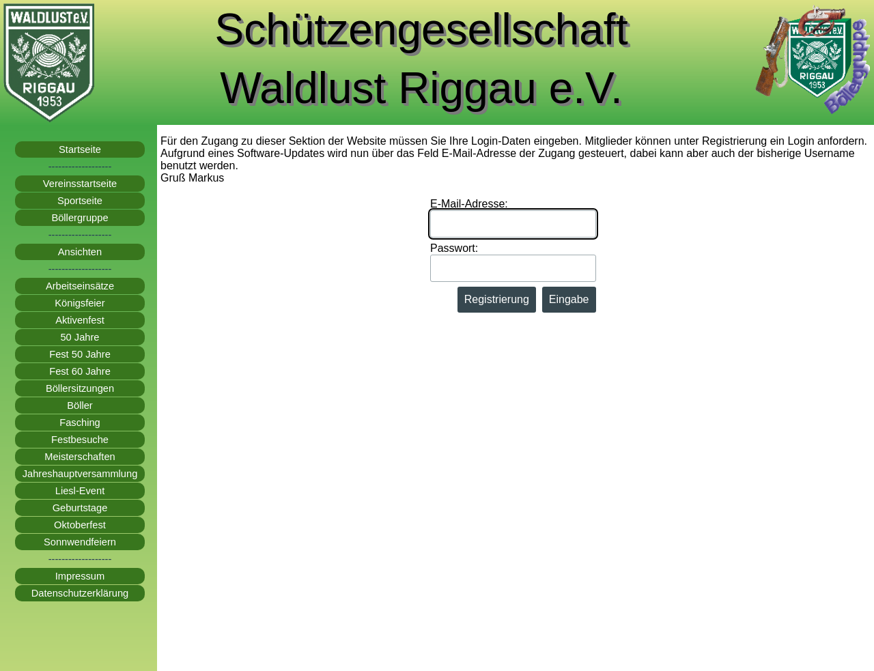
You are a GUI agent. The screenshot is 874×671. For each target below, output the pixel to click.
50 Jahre (79, 337)
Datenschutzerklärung (80, 593)
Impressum (79, 576)
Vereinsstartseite (80, 183)
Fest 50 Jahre (80, 354)
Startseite (80, 149)
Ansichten (80, 251)
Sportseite (79, 200)
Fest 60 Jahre (80, 371)
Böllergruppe (79, 217)
